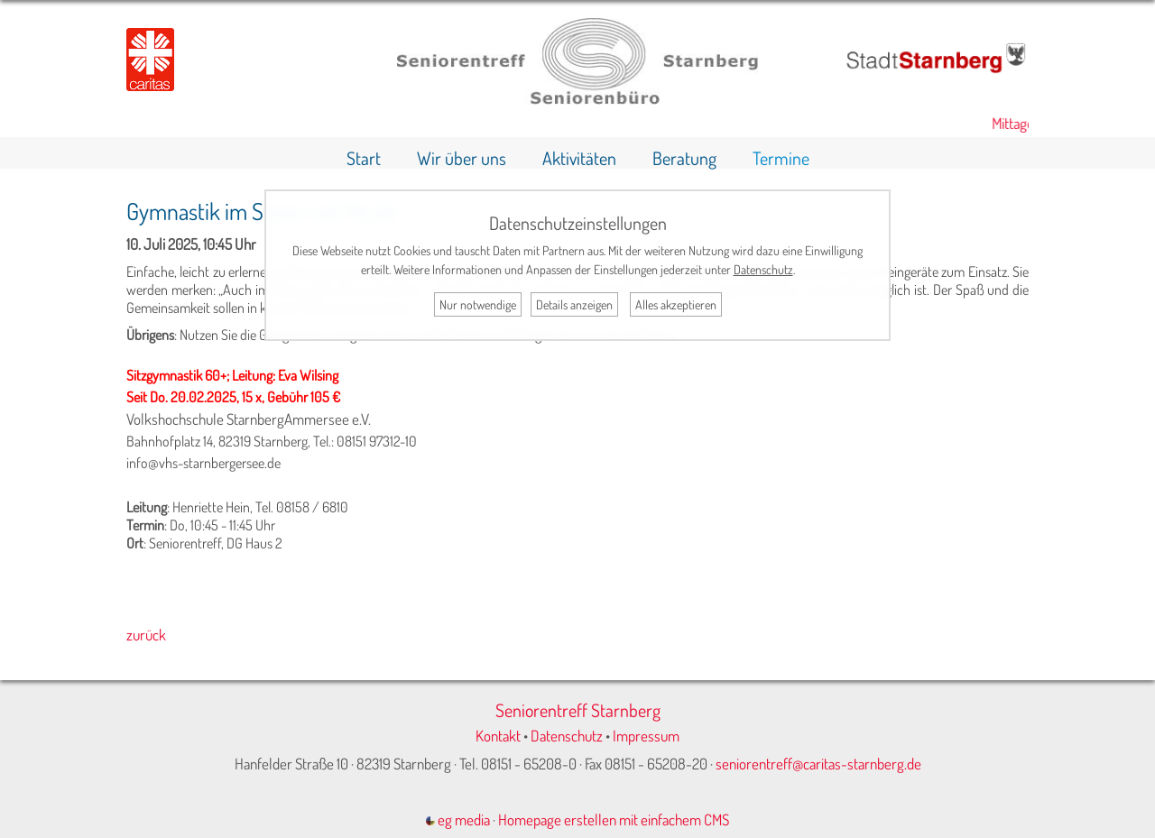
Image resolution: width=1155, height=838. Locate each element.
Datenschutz (567, 735)
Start (363, 158)
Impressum (646, 735)
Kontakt (498, 735)
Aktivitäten (579, 158)
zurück (146, 634)
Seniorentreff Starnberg (578, 710)
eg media (458, 819)
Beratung (684, 158)
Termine (781, 158)
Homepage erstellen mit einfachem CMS (613, 819)
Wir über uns (461, 158)
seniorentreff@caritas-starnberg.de (818, 763)
